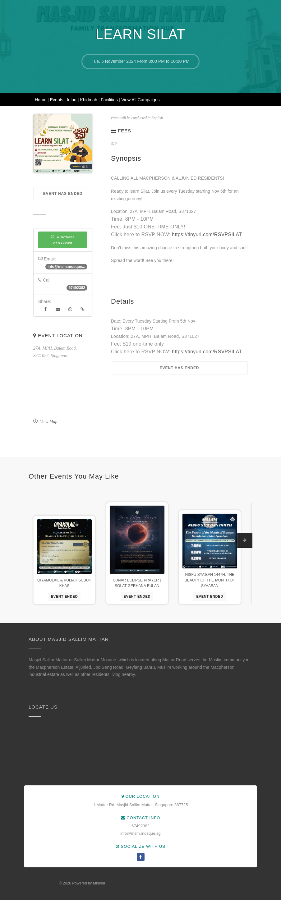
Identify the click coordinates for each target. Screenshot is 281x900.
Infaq (72, 99)
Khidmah (89, 99)
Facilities (110, 99)
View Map (45, 421)
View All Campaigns (140, 99)
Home (41, 99)
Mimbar (99, 883)
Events (57, 99)
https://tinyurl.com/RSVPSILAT (207, 234)
